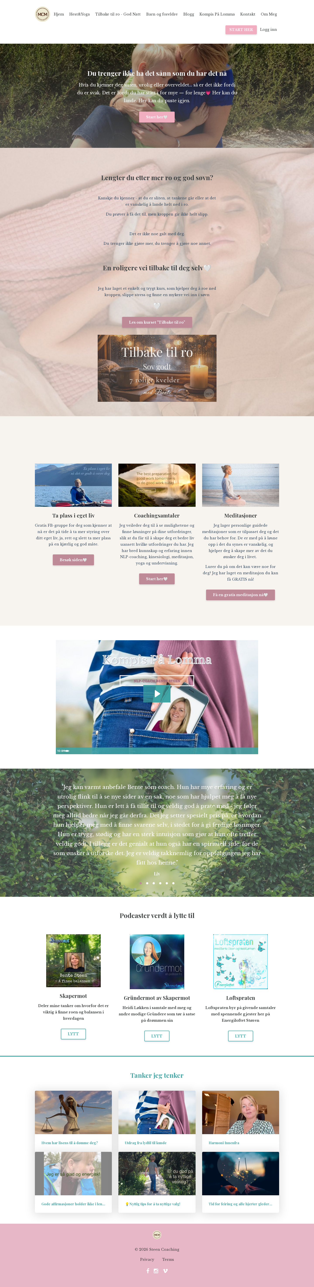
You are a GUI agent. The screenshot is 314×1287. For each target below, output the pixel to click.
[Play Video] (60, 750)
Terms (168, 1260)
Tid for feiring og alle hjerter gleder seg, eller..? (249, 1204)
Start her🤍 (157, 117)
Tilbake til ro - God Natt (118, 14)
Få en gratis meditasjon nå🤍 (240, 595)
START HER (241, 30)
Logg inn (268, 29)
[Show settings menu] (245, 750)
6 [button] (173, 883)
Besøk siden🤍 (73, 560)
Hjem (59, 14)
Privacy (147, 1260)
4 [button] (160, 883)
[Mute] (236, 750)
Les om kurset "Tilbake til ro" (157, 322)
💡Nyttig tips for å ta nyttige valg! (152, 1204)
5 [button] (167, 883)
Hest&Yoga (79, 14)
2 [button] (147, 883)
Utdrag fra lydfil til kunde (146, 1142)
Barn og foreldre (162, 14)
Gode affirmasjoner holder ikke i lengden (76, 1204)
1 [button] (141, 883)
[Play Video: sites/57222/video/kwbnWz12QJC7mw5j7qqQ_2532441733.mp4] (157, 693)
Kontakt (247, 14)
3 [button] (154, 883)
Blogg (188, 14)
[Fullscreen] (254, 750)
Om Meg (269, 14)
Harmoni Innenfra (224, 1142)
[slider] (153, 750)
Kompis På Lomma (217, 14)
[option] (157, 826)
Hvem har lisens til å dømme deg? (69, 1142)
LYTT (73, 1034)
